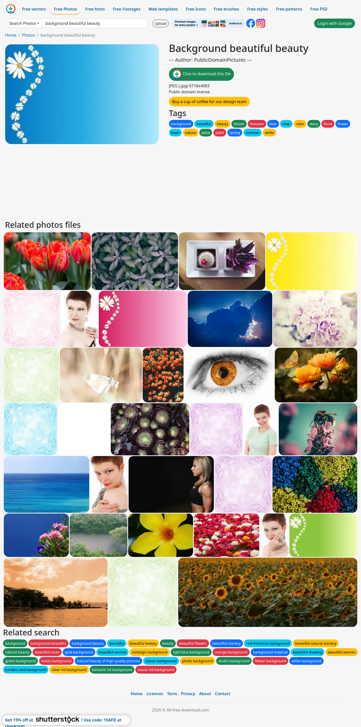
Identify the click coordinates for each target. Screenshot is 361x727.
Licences (154, 693)
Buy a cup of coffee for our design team (209, 101)
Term (172, 693)
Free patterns (289, 9)
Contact (222, 693)
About (205, 693)
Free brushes (226, 9)
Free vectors (34, 9)
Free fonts (95, 9)
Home (11, 35)
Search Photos (22, 23)
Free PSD (318, 9)
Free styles (257, 9)
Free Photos (65, 9)
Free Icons (196, 9)
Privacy (188, 693)
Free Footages (126, 9)
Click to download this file (201, 74)
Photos (28, 35)
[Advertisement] (155, 181)
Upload (160, 23)
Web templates (163, 9)
